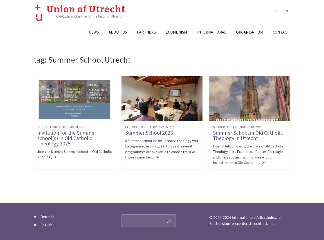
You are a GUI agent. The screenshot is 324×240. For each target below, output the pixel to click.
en (286, 11)
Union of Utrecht (86, 9)
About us (118, 32)
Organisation (249, 32)
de (277, 11)
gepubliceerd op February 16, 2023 (150, 127)
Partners (146, 32)
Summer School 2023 (149, 133)
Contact (281, 32)
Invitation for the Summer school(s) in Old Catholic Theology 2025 (66, 138)
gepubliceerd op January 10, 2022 (237, 127)
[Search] (169, 220)
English (46, 224)
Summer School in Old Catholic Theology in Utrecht (248, 135)
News (94, 32)
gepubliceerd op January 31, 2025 (61, 127)
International (211, 32)
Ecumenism (176, 32)
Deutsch (47, 216)
